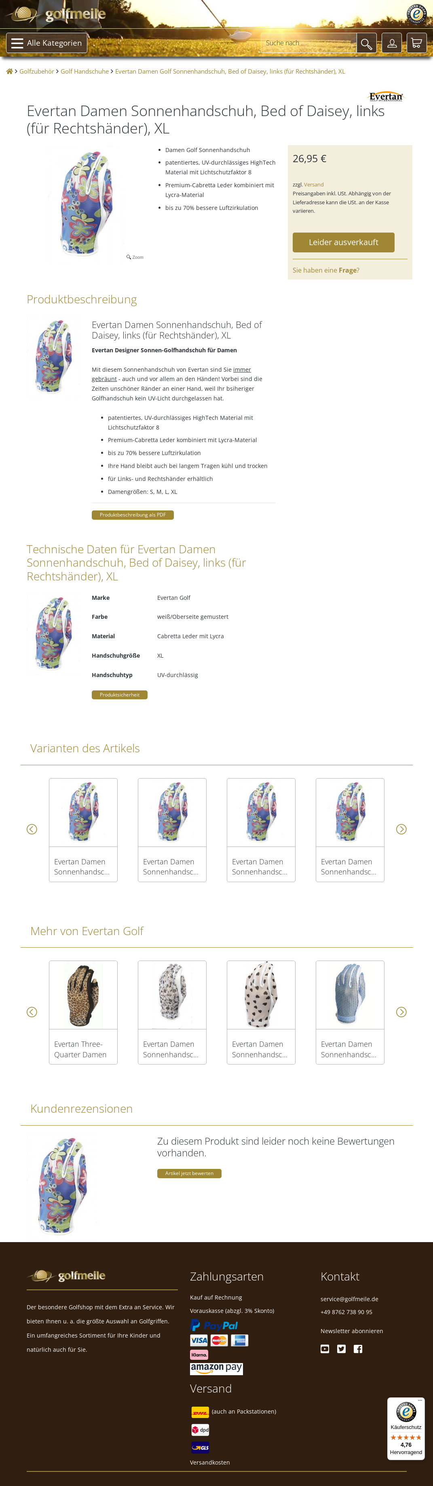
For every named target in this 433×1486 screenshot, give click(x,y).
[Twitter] (341, 1349)
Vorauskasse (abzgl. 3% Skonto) (232, 1311)
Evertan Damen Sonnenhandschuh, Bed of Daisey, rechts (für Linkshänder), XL (350, 867)
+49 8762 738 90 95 (346, 1312)
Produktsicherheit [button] (119, 694)
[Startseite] (9, 71)
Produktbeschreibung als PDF (133, 514)
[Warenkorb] (417, 43)
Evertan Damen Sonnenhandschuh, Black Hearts (261, 1049)
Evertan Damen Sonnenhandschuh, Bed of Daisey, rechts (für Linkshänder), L (261, 867)
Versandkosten (210, 1462)
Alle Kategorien (46, 44)
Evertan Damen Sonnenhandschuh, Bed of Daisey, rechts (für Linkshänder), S (83, 867)
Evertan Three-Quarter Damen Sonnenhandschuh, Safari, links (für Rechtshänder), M (83, 1049)
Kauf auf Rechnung (216, 1297)
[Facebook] (358, 1349)
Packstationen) (256, 1411)
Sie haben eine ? (326, 270)
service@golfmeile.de (349, 1299)
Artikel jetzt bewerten (189, 1173)
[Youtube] (325, 1349)
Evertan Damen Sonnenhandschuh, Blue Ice (350, 1049)
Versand (314, 184)
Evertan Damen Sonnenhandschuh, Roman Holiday (172, 1049)
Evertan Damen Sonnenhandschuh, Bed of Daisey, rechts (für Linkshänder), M (172, 867)
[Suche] (367, 43)
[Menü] (420, 1402)
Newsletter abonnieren (352, 1331)
